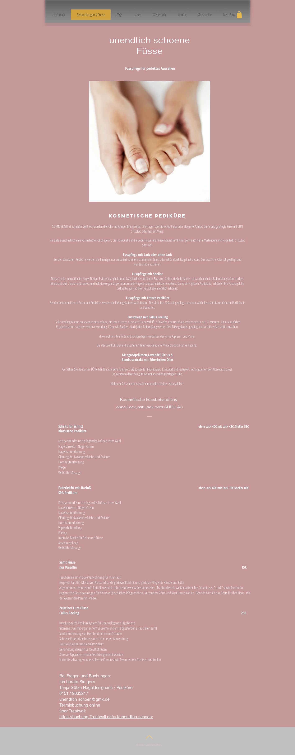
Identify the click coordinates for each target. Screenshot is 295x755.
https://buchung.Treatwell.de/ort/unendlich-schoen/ (106, 716)
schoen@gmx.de (94, 699)
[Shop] (239, 14)
